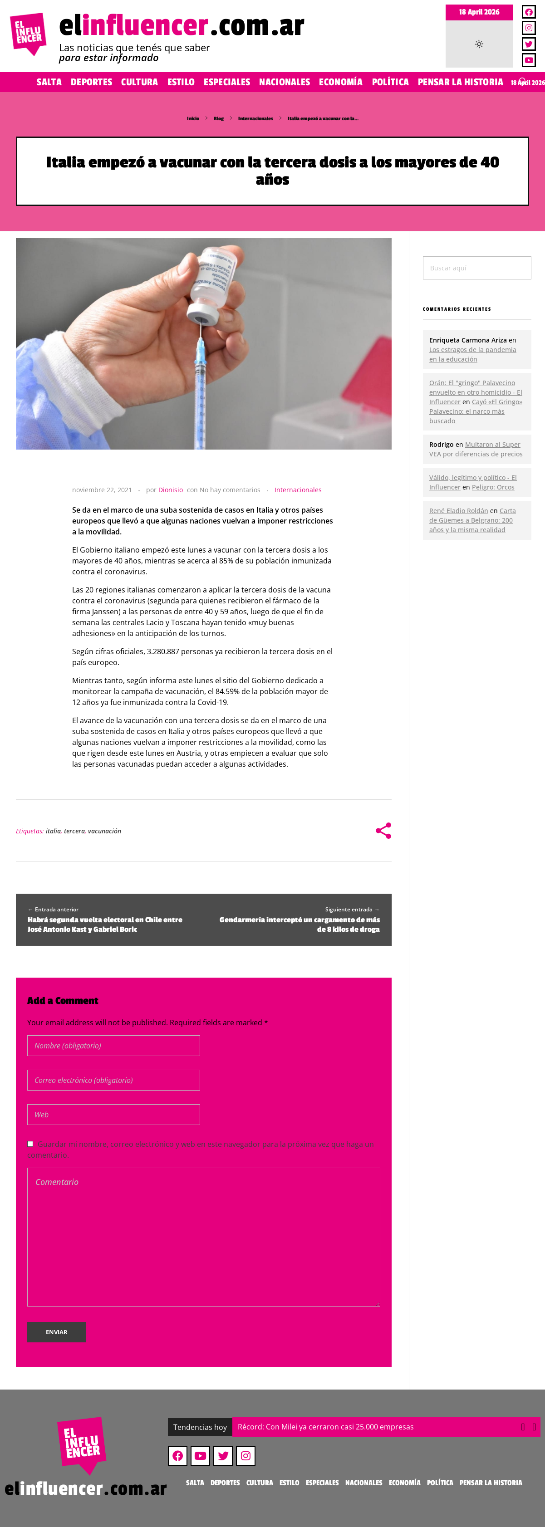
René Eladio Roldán (458, 510)
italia (53, 831)
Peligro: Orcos (493, 487)
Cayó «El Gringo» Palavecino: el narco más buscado (475, 411)
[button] (534, 1427)
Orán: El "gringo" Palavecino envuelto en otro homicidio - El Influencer (475, 392)
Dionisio (170, 489)
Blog (219, 119)
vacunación (104, 831)
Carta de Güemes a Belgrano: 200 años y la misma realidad (472, 520)
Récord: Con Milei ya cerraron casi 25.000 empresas (326, 1427)
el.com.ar (182, 26)
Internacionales (255, 119)
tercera (74, 831)
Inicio (193, 119)
